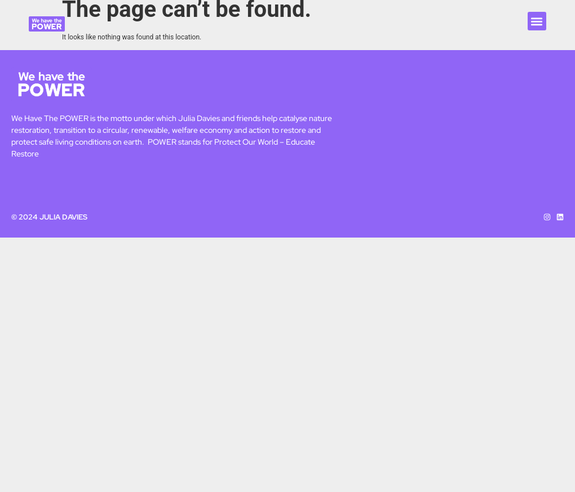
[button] (537, 21)
